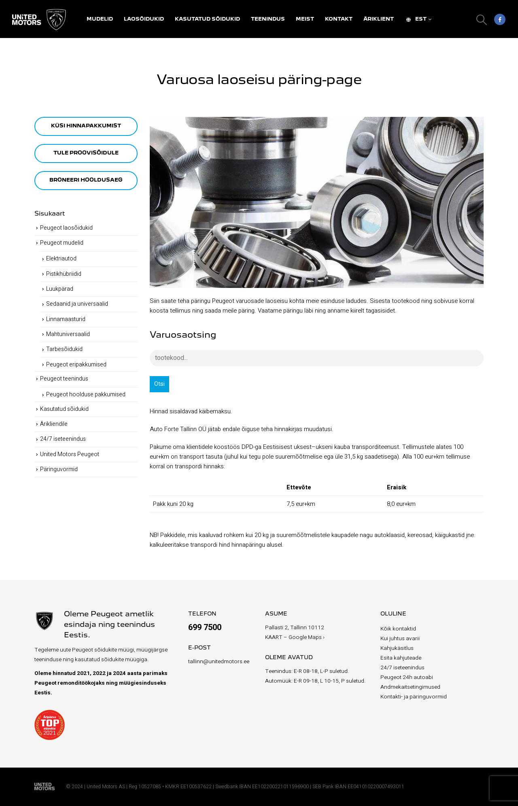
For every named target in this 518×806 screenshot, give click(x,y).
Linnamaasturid (65, 319)
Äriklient (378, 19)
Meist (305, 19)
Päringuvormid (59, 469)
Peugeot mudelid (61, 243)
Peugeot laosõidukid (66, 228)
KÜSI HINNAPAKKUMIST (86, 126)
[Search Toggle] (482, 20)
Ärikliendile (54, 424)
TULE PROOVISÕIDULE (86, 153)
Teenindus (268, 19)
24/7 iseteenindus (63, 439)
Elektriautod (61, 258)
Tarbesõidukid (64, 349)
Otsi (159, 383)
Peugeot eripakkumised (76, 364)
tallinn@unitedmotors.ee (218, 662)
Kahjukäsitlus (397, 648)
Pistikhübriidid (63, 274)
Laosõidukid (144, 19)
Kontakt (338, 19)
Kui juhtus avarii (400, 639)
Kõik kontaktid (398, 629)
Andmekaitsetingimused (410, 687)
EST (416, 19)
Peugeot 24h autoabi (406, 677)
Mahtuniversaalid (68, 334)
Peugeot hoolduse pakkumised (85, 394)
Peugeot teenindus (64, 378)
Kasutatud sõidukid (207, 19)
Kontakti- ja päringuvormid (413, 697)
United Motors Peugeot (69, 454)
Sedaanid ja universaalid (77, 304)
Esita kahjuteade (400, 658)
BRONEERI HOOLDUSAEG (86, 180)
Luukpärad (59, 289)
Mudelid (100, 19)
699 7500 (204, 627)
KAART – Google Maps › (295, 637)
